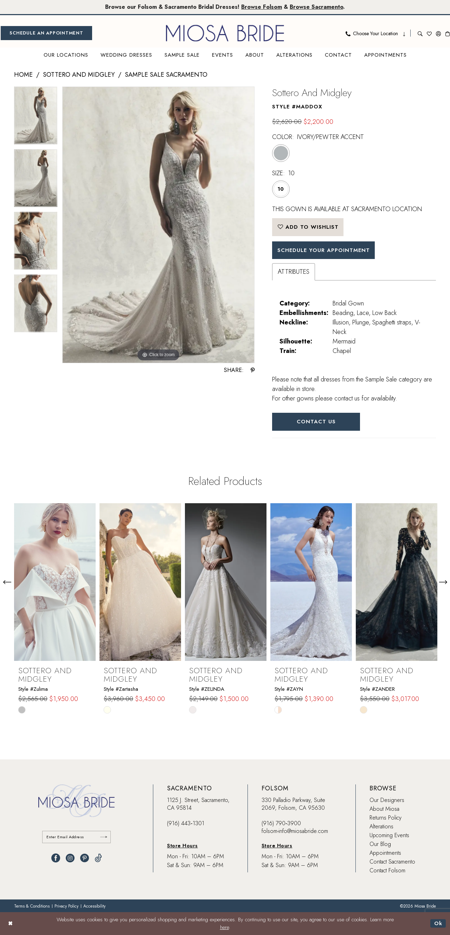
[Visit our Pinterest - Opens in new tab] (84, 858)
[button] (438, 33)
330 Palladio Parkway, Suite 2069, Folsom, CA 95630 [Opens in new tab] (293, 804)
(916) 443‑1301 (185, 823)
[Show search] (420, 33)
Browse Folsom (261, 7)
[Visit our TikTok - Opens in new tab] (98, 858)
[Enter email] (76, 837)
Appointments (385, 853)
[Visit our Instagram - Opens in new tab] (70, 858)
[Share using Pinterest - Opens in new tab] (253, 370)
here (224, 927)
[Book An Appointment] (46, 33)
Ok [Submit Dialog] (438, 923)
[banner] (225, 33)
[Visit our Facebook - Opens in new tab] (55, 858)
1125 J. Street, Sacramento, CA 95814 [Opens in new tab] (198, 804)
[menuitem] (46, 33)
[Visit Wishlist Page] (429, 33)
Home (23, 74)
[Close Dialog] (10, 923)
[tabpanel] (35, 118)
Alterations (381, 826)
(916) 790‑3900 (281, 823)
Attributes (293, 271)
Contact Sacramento (392, 862)
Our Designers (386, 800)
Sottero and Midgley (79, 74)
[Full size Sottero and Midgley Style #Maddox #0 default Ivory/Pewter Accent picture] (158, 225)
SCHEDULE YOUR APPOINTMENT (323, 250)
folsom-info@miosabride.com (295, 831)
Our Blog (380, 844)
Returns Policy (385, 818)
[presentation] (55, 582)
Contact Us (316, 421)
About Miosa (384, 809)
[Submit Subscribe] (104, 837)
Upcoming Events (389, 835)
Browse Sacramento (316, 7)
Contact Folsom (387, 870)
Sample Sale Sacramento (166, 74)
